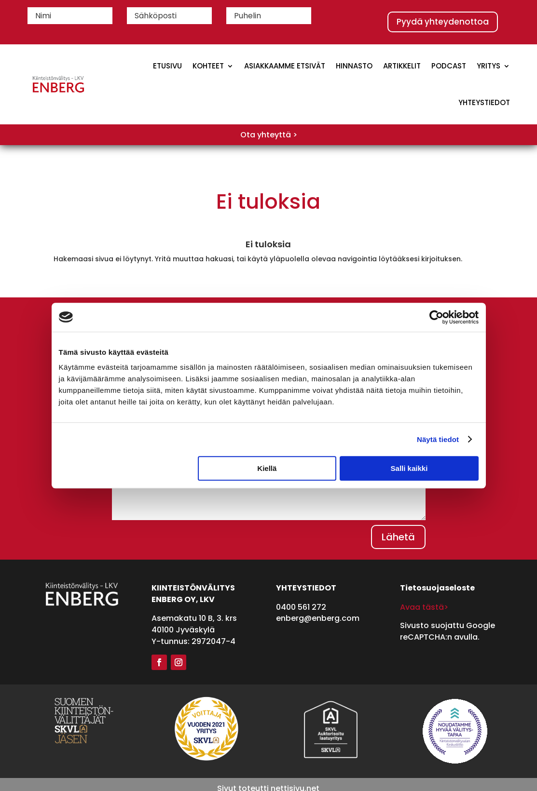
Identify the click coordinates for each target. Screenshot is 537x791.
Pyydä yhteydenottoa (443, 21)
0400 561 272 (301, 607)
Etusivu (167, 66)
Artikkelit (402, 66)
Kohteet (208, 66)
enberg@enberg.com (317, 618)
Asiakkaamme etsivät (284, 66)
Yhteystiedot (484, 102)
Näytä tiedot (438, 439)
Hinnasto (354, 66)
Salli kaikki (409, 468)
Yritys (488, 66)
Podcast (448, 66)
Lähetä (398, 537)
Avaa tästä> (424, 607)
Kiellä (266, 468)
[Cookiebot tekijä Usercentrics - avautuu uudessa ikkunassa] (436, 317)
